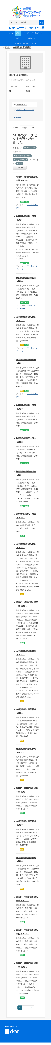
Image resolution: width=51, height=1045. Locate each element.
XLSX (22, 201)
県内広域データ (37, 33)
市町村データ (20, 38)
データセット (20, 105)
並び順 (15, 128)
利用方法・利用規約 (22, 43)
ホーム (11, 33)
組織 (17, 33)
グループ (25, 33)
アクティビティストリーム (24, 111)
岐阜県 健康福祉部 (22, 47)
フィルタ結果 (19, 167)
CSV (21, 345)
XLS (27, 201)
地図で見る (31, 38)
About (17, 117)
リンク (34, 43)
